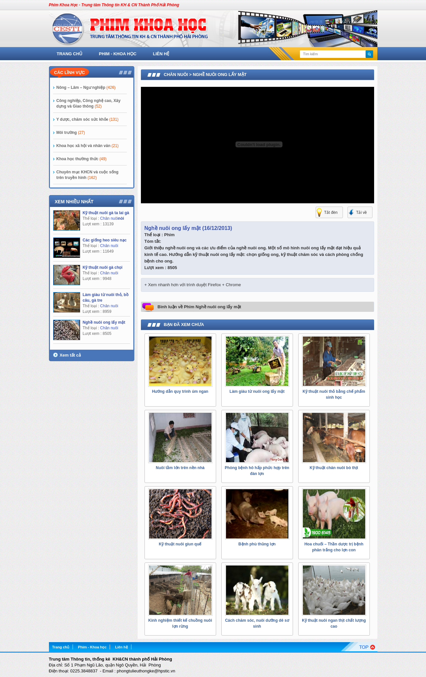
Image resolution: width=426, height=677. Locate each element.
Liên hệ (161, 53)
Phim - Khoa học (117, 53)
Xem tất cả (70, 355)
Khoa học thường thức (81, 159)
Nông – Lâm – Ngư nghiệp (86, 87)
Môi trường (70, 132)
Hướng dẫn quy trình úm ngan (180, 391)
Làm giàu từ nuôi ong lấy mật (257, 391)
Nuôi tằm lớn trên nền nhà (180, 467)
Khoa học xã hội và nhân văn (87, 145)
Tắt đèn (331, 212)
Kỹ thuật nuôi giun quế (180, 544)
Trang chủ (70, 53)
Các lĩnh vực (69, 72)
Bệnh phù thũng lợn (257, 544)
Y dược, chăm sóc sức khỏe (87, 119)
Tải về (361, 212)
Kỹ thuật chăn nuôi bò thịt (334, 467)
